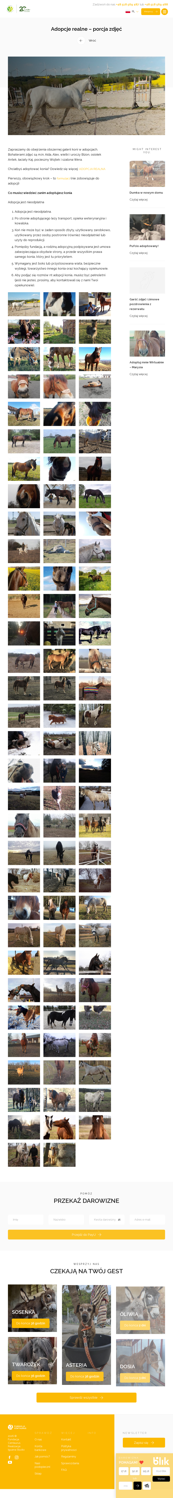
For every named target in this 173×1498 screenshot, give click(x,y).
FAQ (64, 1479)
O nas (38, 1448)
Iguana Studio (16, 1458)
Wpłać (161, 1478)
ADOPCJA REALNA (92, 176)
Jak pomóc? (42, 1465)
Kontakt (66, 1448)
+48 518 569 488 (156, 4)
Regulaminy (68, 1465)
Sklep (38, 1482)
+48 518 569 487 (127, 4)
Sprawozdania (70, 1472)
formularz (64, 185)
